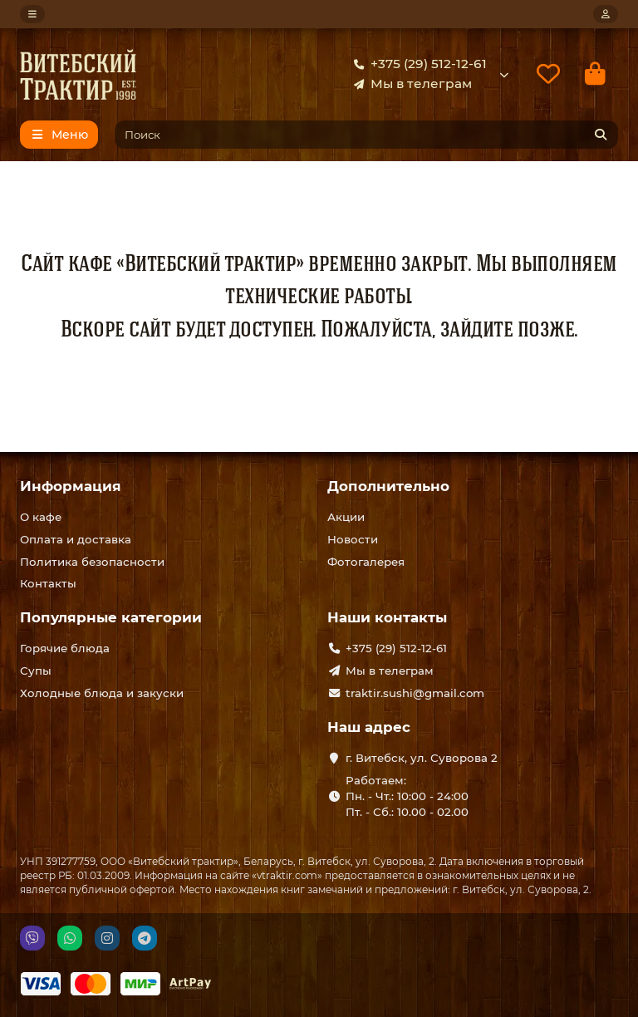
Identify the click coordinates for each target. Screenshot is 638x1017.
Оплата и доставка (75, 539)
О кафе (40, 516)
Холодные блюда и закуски (102, 693)
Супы (36, 670)
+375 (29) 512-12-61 (417, 64)
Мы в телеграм (409, 84)
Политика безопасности (92, 561)
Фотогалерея (366, 561)
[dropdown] (32, 14)
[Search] (367, 134)
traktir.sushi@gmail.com (415, 693)
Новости (352, 539)
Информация (70, 486)
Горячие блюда (65, 648)
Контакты (48, 583)
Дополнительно (388, 486)
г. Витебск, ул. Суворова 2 (422, 757)
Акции (346, 516)
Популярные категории (111, 617)
